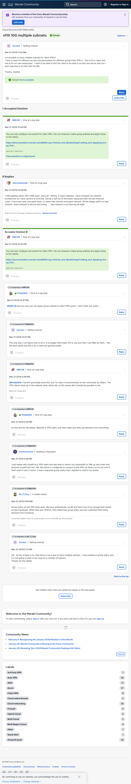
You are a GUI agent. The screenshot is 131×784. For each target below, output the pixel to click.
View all (120, 654)
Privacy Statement (11, 781)
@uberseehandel (50, 213)
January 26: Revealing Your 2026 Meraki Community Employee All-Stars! (44, 648)
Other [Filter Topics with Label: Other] (10, 729)
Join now (18, 22)
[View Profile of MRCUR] (16, 120)
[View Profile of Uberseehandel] (19, 183)
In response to (19, 287)
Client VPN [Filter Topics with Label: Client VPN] (12, 693)
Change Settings (31, 781)
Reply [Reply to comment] (121, 163)
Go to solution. (27, 80)
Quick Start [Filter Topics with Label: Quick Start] (12, 734)
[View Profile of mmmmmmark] (26, 451)
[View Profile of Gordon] (16, 46)
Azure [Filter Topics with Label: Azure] (10, 688)
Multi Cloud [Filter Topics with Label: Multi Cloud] (13, 719)
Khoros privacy (43, 767)
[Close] (79, 776)
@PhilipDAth (15, 382)
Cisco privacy (29, 767)
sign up (100, 618)
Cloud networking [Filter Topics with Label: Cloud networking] (16, 703)
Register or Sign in (120, 4)
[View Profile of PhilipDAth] (22, 293)
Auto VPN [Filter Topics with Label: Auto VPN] (12, 677)
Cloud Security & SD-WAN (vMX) (18, 29)
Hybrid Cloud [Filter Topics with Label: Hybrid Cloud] (14, 714)
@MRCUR (12, 306)
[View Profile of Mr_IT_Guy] (24, 494)
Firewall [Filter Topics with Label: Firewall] (11, 708)
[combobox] (83, 4)
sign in (36, 618)
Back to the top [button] (121, 576)
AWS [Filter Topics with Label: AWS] (9, 683)
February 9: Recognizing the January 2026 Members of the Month (40, 639)
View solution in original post (20, 156)
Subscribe (119, 98)
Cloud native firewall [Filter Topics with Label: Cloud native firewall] (17, 698)
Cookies (55, 767)
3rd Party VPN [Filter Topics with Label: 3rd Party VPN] (14, 672)
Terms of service (68, 767)
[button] (124, 46)
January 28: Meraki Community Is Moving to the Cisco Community (41, 644)
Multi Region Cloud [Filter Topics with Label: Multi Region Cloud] (16, 724)
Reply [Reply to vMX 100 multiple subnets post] (121, 92)
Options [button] (121, 35)
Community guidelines (11, 767)
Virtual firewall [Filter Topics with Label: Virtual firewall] (14, 740)
